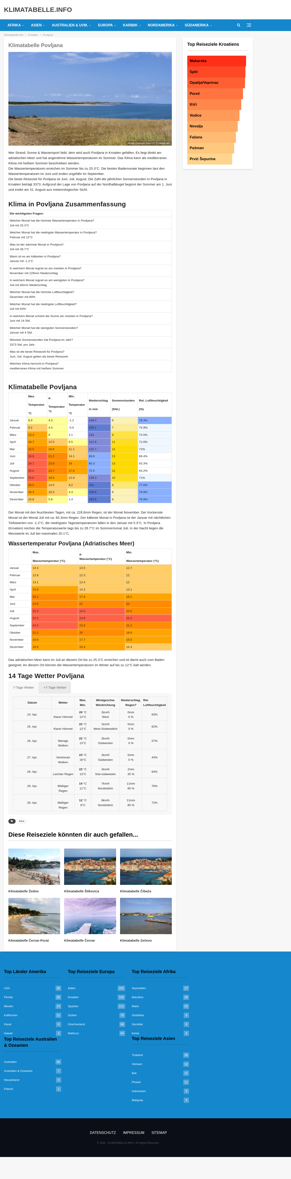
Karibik (130, 25)
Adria (21, 821)
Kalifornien (10, 1015)
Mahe (135, 1006)
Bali (134, 1073)
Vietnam (137, 1064)
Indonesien (139, 1091)
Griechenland (76, 1024)
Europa (105, 25)
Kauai (7, 1024)
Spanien (73, 1006)
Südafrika (138, 1015)
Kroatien (73, 997)
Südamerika (197, 25)
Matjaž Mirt (164, 143)
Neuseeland (11, 1080)
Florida (8, 997)
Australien (10, 1061)
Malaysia (137, 1100)
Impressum (133, 1133)
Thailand (137, 1055)
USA (7, 988)
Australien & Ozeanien (18, 1071)
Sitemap (159, 1133)
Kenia (135, 1033)
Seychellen (139, 988)
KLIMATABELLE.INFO (38, 9)
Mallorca (73, 1033)
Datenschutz (103, 1133)
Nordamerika (161, 25)
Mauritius (137, 997)
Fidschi (8, 1089)
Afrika (14, 25)
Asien (36, 25)
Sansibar (137, 1024)
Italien (72, 988)
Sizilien (72, 1015)
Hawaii (8, 1033)
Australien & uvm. (70, 25)
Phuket (136, 1082)
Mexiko (8, 1006)
